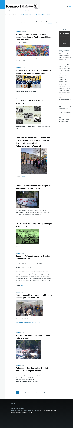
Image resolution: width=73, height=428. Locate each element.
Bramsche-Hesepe (46, 14)
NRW (36, 14)
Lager (22, 246)
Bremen (19, 10)
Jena (27, 10)
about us (50, 22)
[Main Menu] (68, 6)
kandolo (18, 31)
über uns (26, 24)
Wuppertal (31, 10)
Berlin (11, 10)
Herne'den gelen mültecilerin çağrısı (32, 322)
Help (12, 403)
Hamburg (23, 10)
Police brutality (23, 176)
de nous (17, 24)
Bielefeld (15, 10)
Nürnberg (40, 14)
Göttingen (25, 14)
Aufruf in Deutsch (19, 322)
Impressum (16, 403)
